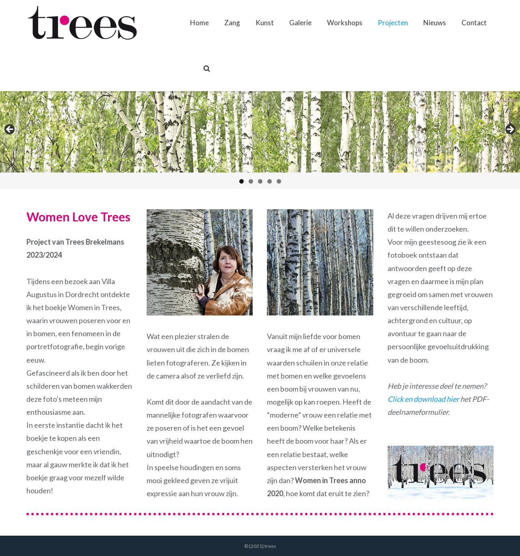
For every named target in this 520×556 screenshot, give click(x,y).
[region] (260, 140)
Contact (474, 22)
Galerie (300, 22)
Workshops (344, 22)
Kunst (265, 22)
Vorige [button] (10, 130)
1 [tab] (241, 181)
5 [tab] (279, 181)
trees (270, 546)
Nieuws (434, 22)
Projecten (393, 22)
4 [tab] (269, 181)
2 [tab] (251, 181)
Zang (232, 22)
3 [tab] (260, 181)
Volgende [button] (510, 130)
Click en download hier (423, 398)
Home (199, 22)
